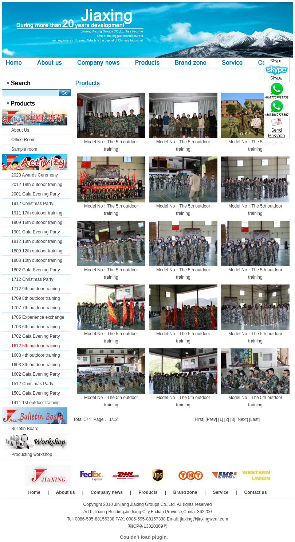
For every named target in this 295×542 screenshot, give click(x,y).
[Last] (254, 419)
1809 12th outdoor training (36, 250)
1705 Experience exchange (37, 317)
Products (147, 492)
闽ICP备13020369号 (147, 526)
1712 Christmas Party (32, 279)
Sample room (24, 149)
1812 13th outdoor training (36, 241)
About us (65, 492)
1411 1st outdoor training (35, 402)
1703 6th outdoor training (35, 326)
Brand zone (185, 492)
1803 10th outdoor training (36, 260)
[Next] (242, 419)
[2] (226, 419)
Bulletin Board (25, 428)
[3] (232, 419)
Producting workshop (31, 454)
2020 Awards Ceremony (34, 175)
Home (34, 492)
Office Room (23, 139)
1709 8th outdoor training (35, 298)
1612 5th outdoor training (35, 345)
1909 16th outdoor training (36, 222)
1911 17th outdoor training (36, 213)
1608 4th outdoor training (35, 355)
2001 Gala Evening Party (35, 194)
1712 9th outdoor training (35, 288)
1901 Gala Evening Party (35, 232)
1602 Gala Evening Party (35, 374)
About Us (20, 130)
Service (221, 492)
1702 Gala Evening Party (35, 336)
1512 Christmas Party (32, 383)
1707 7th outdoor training (35, 307)
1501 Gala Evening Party (35, 393)
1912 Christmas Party (32, 203)
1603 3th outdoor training (35, 364)
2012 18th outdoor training (36, 184)
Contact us (255, 492)
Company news (107, 492)
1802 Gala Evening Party (35, 269)
